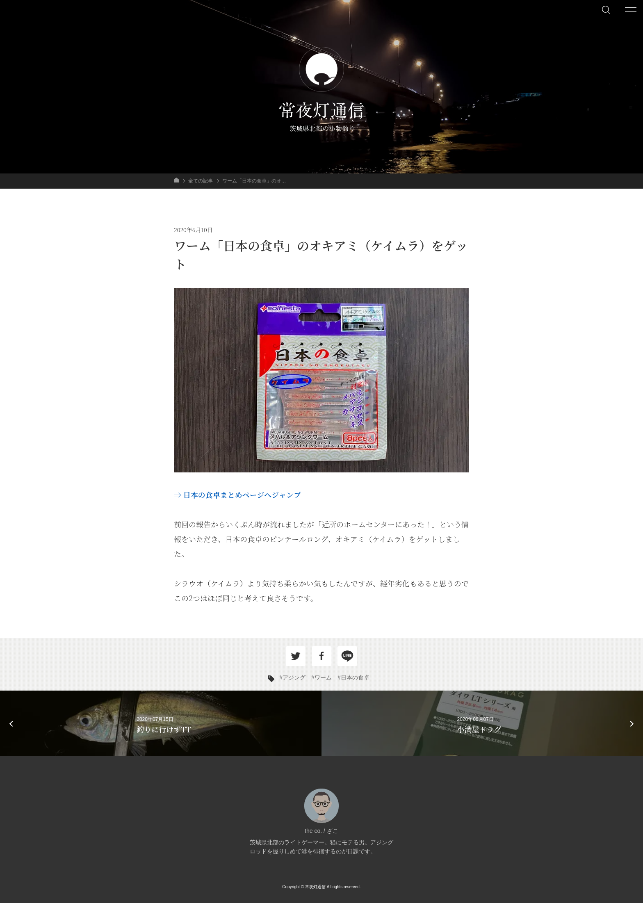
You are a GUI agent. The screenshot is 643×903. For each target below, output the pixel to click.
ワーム (323, 677)
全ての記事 (200, 181)
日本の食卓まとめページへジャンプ (242, 494)
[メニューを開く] (630, 9)
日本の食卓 (355, 677)
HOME (176, 180)
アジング (294, 677)
